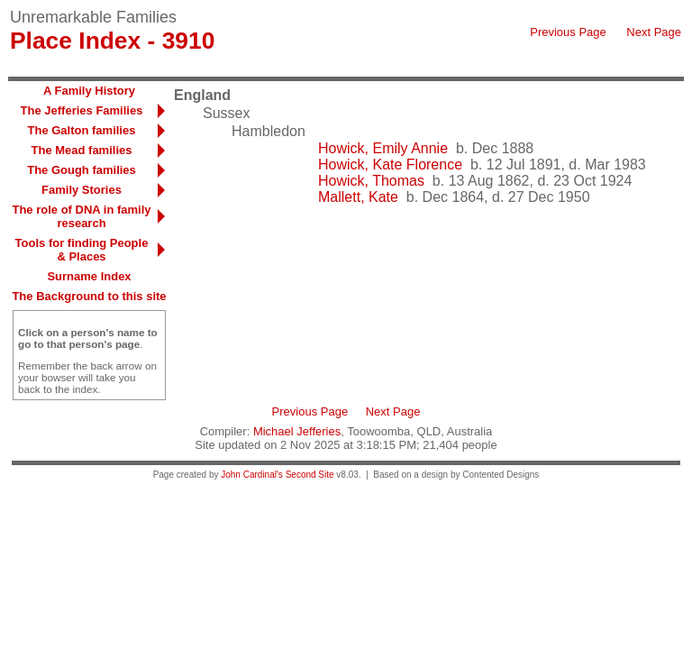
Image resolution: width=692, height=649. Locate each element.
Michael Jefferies (297, 431)
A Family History (89, 90)
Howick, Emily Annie (383, 148)
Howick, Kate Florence (390, 164)
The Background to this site (89, 296)
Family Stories (81, 190)
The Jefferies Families (82, 110)
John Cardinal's (252, 475)
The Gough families (81, 170)
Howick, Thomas (371, 180)
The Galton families (82, 130)
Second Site (310, 475)
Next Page (653, 32)
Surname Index (89, 276)
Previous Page (568, 32)
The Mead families (82, 150)
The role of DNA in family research (81, 216)
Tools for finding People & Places (82, 249)
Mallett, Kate (358, 197)
